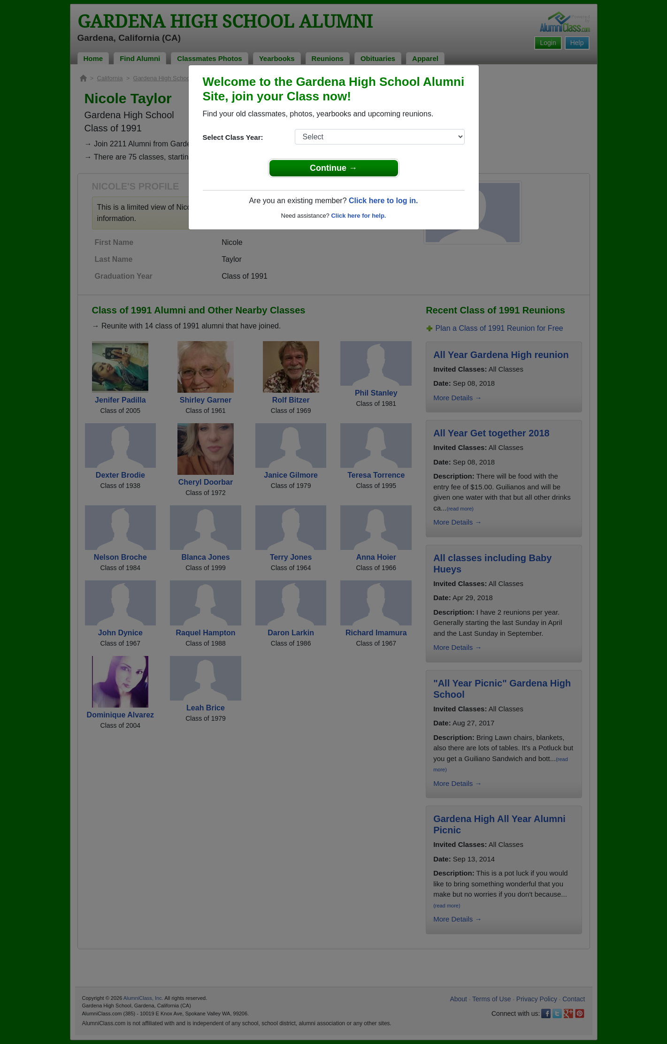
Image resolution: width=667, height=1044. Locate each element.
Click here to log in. (383, 201)
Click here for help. (358, 215)
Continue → (333, 168)
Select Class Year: (233, 137)
